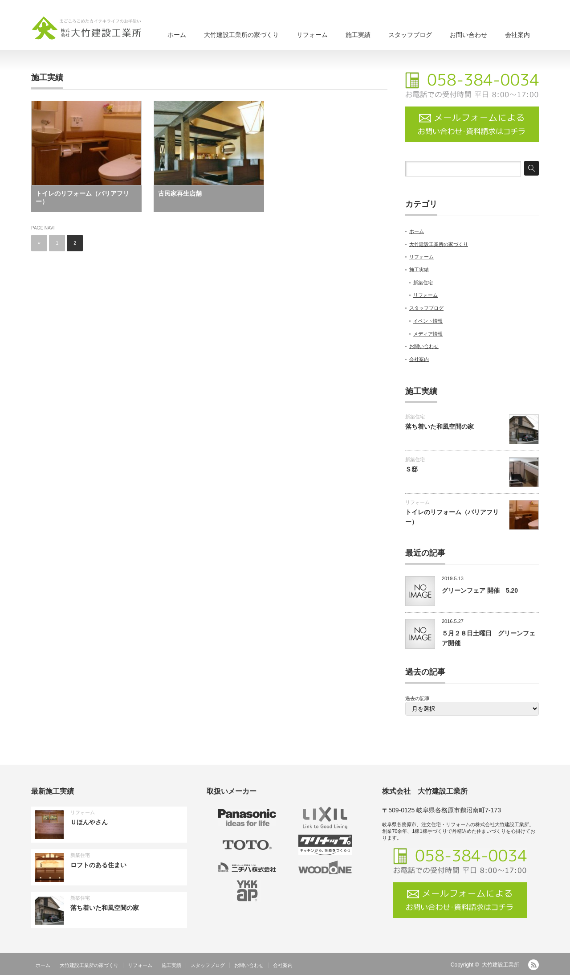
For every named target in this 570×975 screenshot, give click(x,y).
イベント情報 (428, 321)
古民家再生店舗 (180, 193)
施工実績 (358, 34)
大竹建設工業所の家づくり (241, 34)
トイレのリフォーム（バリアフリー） (82, 197)
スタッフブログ (410, 34)
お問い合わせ (468, 34)
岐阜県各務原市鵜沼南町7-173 (458, 810)
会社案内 (517, 34)
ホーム (176, 34)
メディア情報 (428, 333)
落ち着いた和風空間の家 (439, 426)
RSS (533, 964)
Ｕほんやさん (89, 822)
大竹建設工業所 (500, 965)
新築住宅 (423, 282)
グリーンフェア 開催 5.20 (480, 590)
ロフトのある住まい (98, 864)
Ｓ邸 (411, 469)
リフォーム (312, 34)
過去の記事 (417, 698)
